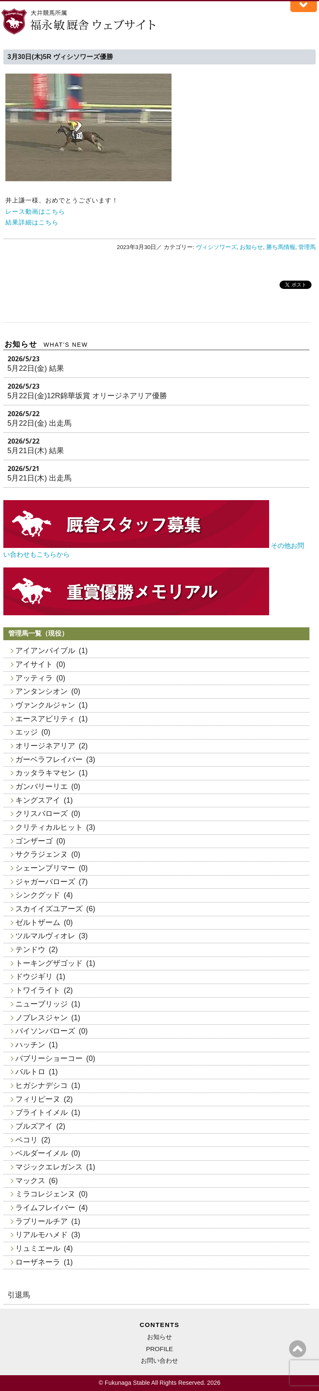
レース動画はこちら (35, 211)
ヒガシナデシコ (41, 1085)
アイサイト (34, 664)
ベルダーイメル (41, 1153)
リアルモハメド (41, 1235)
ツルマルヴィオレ (45, 936)
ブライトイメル (41, 1112)
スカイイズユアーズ (49, 909)
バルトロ (30, 1072)
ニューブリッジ (41, 1004)
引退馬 (18, 1295)
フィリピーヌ (37, 1099)
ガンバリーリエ (41, 786)
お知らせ (251, 247)
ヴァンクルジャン (45, 705)
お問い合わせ (159, 1360)
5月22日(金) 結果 (35, 368)
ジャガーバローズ (45, 882)
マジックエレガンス (49, 1167)
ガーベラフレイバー (49, 759)
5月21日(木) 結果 (35, 450)
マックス (30, 1180)
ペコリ (26, 1140)
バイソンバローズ (45, 1031)
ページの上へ (298, 1349)
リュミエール (37, 1248)
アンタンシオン (41, 691)
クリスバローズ (41, 813)
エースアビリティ (45, 719)
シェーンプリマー (45, 868)
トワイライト (37, 990)
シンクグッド (37, 895)
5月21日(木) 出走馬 (39, 478)
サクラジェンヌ (41, 854)
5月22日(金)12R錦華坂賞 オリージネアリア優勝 (87, 396)
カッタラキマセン (45, 773)
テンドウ (30, 949)
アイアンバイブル (45, 650)
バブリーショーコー (49, 1058)
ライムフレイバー (45, 1208)
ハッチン (30, 1045)
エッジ (26, 732)
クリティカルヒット (49, 827)
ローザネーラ (37, 1262)
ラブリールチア (41, 1221)
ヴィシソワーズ (216, 247)
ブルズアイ (34, 1126)
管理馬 (307, 247)
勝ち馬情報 (280, 247)
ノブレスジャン (41, 1018)
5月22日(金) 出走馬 (39, 423)
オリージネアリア (45, 746)
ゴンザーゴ (34, 841)
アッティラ (34, 678)
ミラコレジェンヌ (45, 1194)
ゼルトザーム (37, 922)
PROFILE (159, 1348)
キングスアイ (37, 800)
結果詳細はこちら (32, 222)
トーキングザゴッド (49, 963)
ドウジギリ (34, 976)
